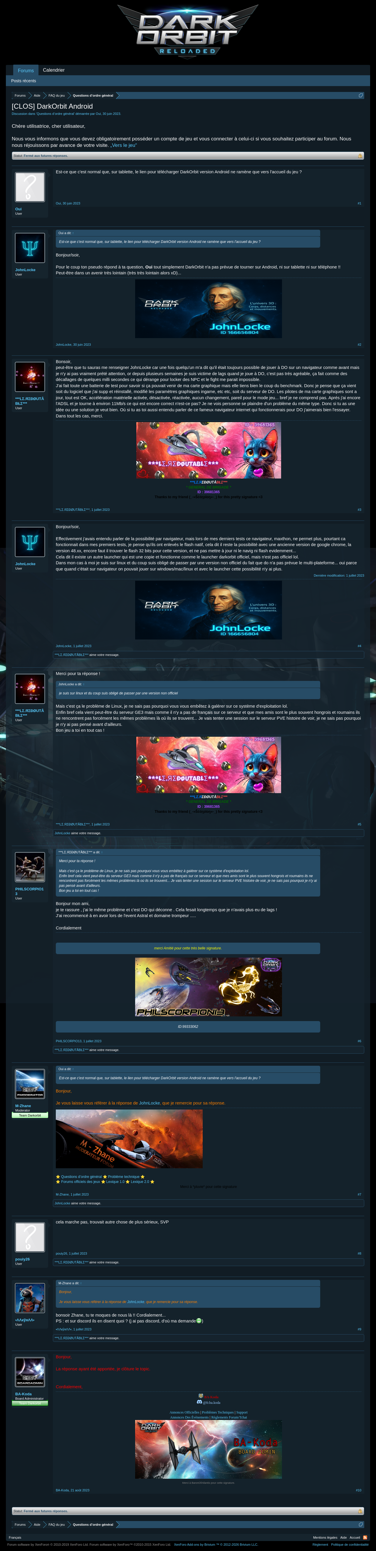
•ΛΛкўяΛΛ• (24, 1320)
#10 (358, 1490)
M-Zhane (23, 1106)
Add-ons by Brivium (216, 1544)
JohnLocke (25, 270)
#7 (359, 1194)
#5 (359, 824)
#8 (359, 1253)
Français (15, 1537)
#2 (359, 344)
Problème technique (124, 1177)
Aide (343, 1537)
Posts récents (23, 80)
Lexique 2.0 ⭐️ (143, 1182)
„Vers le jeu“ (123, 145)
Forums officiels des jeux (81, 1182)
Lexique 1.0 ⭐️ (118, 1182)
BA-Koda (23, 1394)
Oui (98, 113)
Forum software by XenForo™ (130, 1544)
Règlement (320, 1544)
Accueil (355, 1537)
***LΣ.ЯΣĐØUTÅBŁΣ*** (29, 401)
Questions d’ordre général (55, 113)
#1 (359, 203)
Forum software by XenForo (48, 1544)
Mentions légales (325, 1537)
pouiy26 (22, 1259)
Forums (26, 70)
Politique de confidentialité (350, 1544)
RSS (365, 1537)
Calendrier (54, 70)
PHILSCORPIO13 (29, 891)
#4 (359, 646)
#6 (359, 1041)
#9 (359, 1329)
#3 (359, 509)
